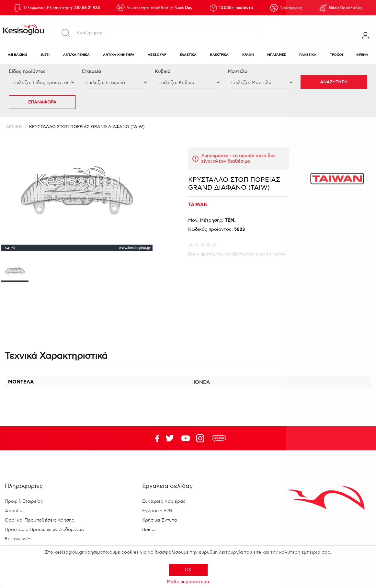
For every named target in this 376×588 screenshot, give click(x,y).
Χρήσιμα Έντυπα (159, 520)
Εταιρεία (91, 71)
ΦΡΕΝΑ (362, 55)
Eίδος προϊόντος (27, 71)
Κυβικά (162, 71)
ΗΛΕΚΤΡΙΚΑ (219, 55)
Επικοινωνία (17, 539)
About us (15, 510)
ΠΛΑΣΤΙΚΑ (307, 55)
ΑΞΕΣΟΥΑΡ (157, 55)
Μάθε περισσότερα (188, 581)
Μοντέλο (237, 71)
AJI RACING (17, 55)
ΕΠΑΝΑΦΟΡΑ (42, 102)
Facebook (153, 438)
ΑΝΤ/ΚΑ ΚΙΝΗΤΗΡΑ (118, 55)
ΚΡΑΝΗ (248, 55)
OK (188, 569)
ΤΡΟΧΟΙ (336, 55)
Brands (149, 529)
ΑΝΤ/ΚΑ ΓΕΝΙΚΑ (76, 55)
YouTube (169, 438)
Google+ (201, 438)
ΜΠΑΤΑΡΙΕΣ (276, 55)
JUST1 (45, 55)
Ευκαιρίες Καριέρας (164, 501)
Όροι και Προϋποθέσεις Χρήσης (39, 520)
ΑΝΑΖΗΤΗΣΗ (334, 82)
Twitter (185, 438)
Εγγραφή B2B (157, 510)
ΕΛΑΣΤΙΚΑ (188, 55)
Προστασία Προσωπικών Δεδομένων (45, 529)
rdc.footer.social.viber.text (219, 438)
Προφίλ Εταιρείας (24, 501)
